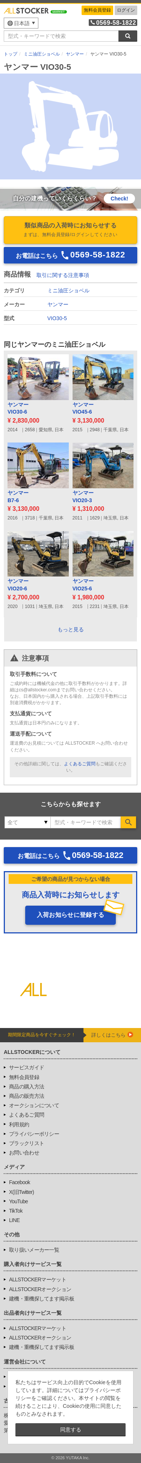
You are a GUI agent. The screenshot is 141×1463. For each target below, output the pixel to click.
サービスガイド (26, 1067)
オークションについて (34, 1105)
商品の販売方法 (26, 1096)
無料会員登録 (97, 10)
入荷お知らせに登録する (71, 915)
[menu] (21, 23)
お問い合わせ (24, 1153)
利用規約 (19, 1124)
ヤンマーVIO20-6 (18, 585)
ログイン (126, 10)
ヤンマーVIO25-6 (83, 585)
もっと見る (71, 629)
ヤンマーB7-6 (18, 496)
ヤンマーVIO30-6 (18, 408)
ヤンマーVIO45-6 (83, 408)
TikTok (16, 1211)
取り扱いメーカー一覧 (34, 1250)
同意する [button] (70, 1430)
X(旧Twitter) (21, 1192)
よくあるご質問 (80, 763)
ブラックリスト (26, 1143)
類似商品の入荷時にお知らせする (70, 230)
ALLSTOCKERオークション (40, 1289)
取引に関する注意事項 (62, 275)
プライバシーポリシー (34, 1134)
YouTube (18, 1201)
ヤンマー (57, 304)
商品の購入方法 (26, 1087)
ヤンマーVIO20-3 (83, 496)
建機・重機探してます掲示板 (41, 1299)
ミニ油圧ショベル (68, 290)
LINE (14, 1220)
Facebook (19, 1182)
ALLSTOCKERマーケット (37, 1279)
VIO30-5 (57, 318)
